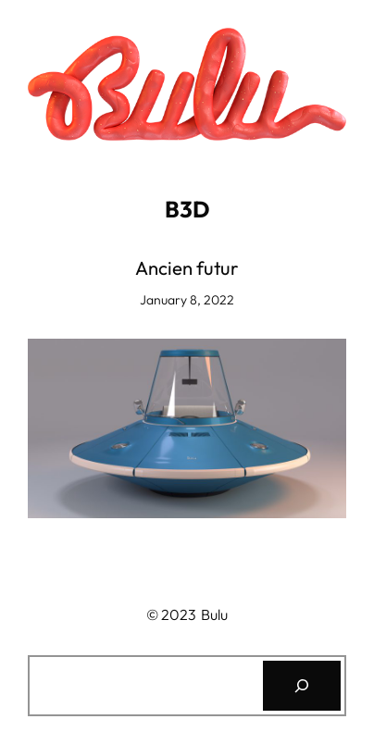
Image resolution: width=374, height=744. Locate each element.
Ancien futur (187, 268)
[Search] (302, 686)
